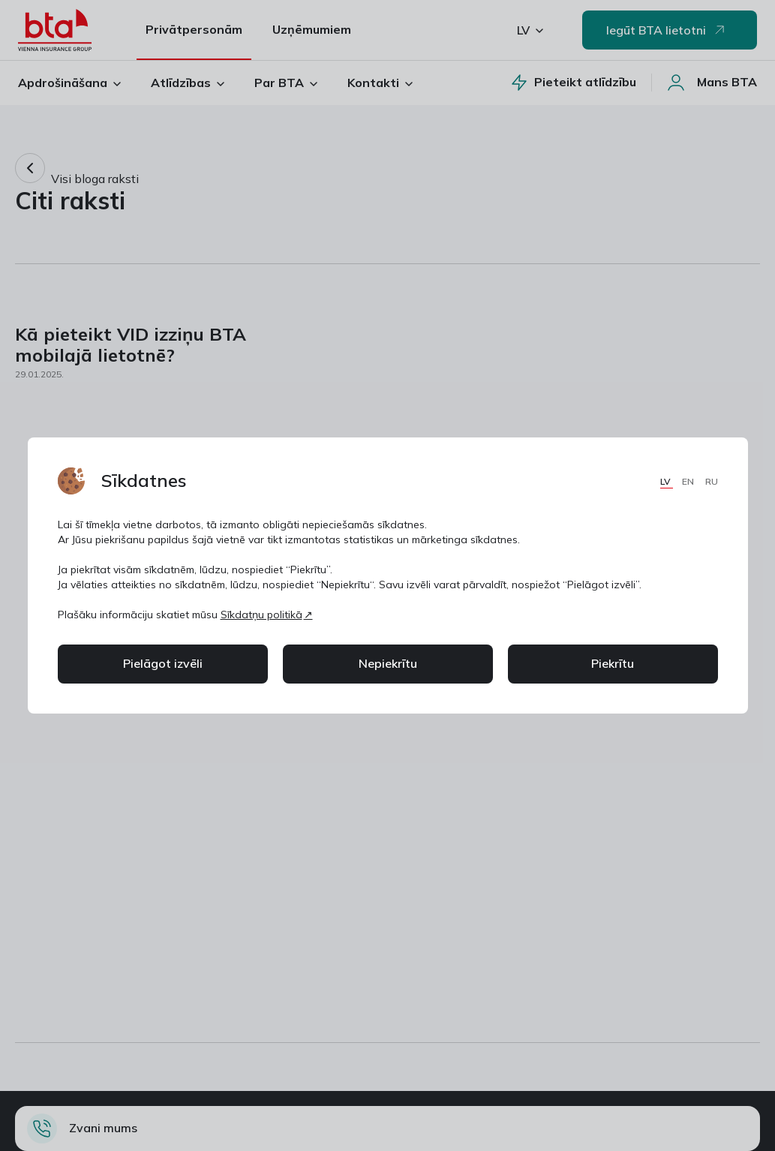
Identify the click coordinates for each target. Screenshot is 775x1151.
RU (711, 481)
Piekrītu (612, 663)
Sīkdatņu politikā (261, 614)
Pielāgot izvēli (163, 663)
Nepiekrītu (388, 663)
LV (666, 481)
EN (689, 481)
